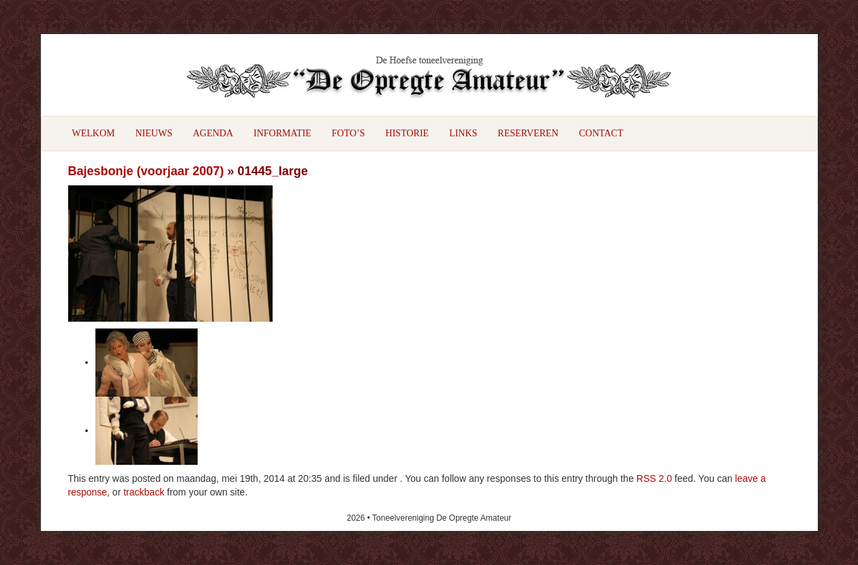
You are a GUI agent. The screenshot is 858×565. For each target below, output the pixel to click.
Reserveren (527, 133)
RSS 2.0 (654, 478)
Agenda (213, 133)
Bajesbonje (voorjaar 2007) (146, 171)
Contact (601, 133)
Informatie (282, 133)
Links (463, 133)
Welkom (93, 133)
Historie (407, 133)
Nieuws (154, 133)
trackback (143, 492)
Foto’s (348, 133)
